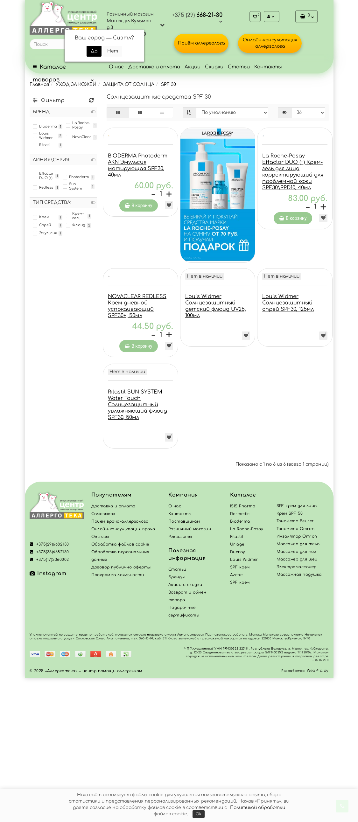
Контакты (268, 67)
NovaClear (78, 137)
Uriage (237, 688)
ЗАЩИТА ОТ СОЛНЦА (128, 84)
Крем (41, 217)
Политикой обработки (257, 807)
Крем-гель (75, 216)
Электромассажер (297, 711)
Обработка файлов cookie (120, 688)
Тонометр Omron (296, 673)
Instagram (48, 718)
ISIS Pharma (242, 650)
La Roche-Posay (78, 125)
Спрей (42, 225)
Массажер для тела (298, 688)
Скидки (214, 67)
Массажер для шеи (297, 703)
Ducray (237, 696)
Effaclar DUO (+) (43, 175)
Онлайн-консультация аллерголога (270, 43)
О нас (116, 67)
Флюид (75, 225)
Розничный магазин (189, 673)
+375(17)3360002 (49, 703)
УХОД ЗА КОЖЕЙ (76, 84)
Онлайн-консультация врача (123, 673)
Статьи (239, 67)
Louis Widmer (43, 135)
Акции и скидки (185, 729)
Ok (198, 814)
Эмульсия (45, 233)
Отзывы (100, 681)
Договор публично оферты (121, 711)
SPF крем (240, 726)
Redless (43, 187)
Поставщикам (184, 665)
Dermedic (240, 658)
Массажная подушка (299, 718)
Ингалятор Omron (297, 680)
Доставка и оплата (154, 67)
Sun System (72, 186)
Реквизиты (180, 681)
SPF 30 (168, 84)
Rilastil (42, 145)
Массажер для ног (296, 695)
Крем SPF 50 (290, 657)
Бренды (176, 721)
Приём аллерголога (201, 43)
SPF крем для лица (297, 650)
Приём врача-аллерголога (120, 665)
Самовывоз (103, 658)
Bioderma (45, 126)
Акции (192, 67)
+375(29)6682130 (49, 688)
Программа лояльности (117, 719)
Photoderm (76, 177)
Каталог (243, 639)
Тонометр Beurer (295, 665)
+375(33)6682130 (49, 696)
